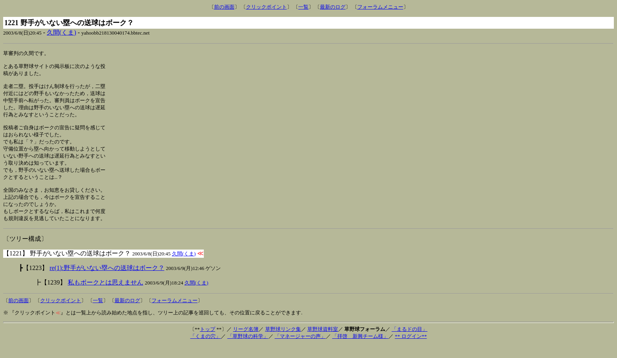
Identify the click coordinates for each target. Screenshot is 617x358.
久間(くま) (61, 32)
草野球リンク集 (283, 342)
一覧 (303, 7)
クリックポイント (266, 7)
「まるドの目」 (409, 342)
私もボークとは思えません (105, 295)
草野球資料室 (322, 342)
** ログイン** (411, 349)
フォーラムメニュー (380, 7)
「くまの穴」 (205, 349)
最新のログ (332, 7)
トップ (207, 342)
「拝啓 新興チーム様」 (360, 349)
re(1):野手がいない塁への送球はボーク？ (107, 280)
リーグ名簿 (246, 342)
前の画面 (224, 7)
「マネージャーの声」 (300, 349)
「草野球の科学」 (247, 349)
